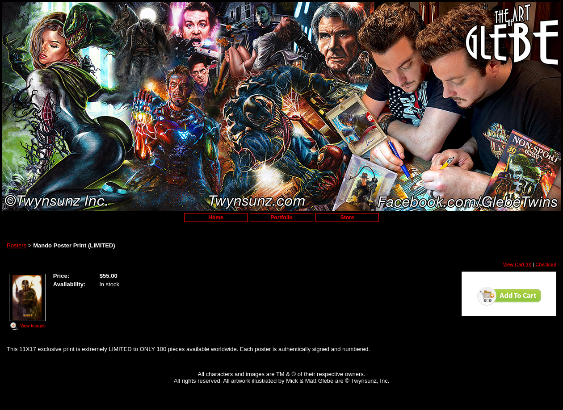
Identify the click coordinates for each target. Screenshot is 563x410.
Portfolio (281, 217)
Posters (16, 245)
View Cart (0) (517, 264)
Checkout (546, 264)
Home (215, 217)
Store (347, 217)
